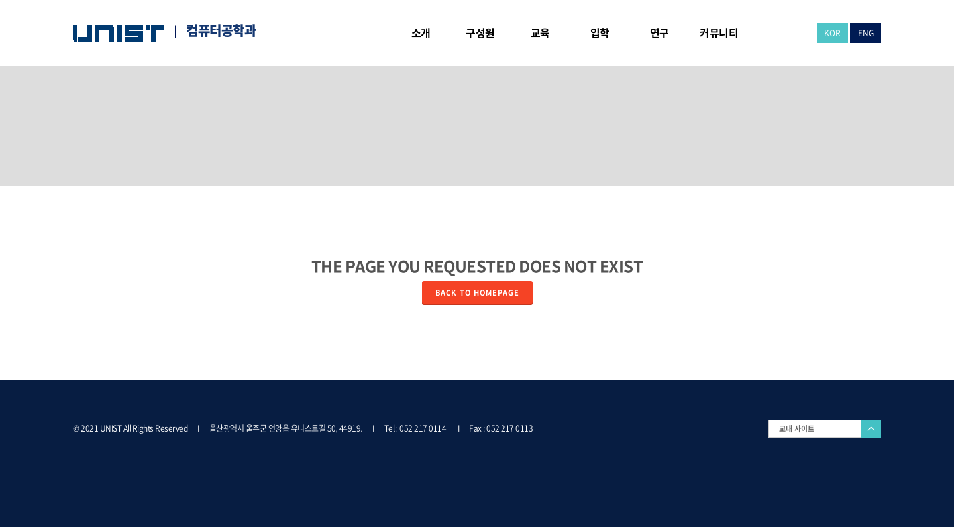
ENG (866, 33)
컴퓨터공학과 (221, 30)
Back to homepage (477, 292)
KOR (832, 33)
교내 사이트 (796, 428)
